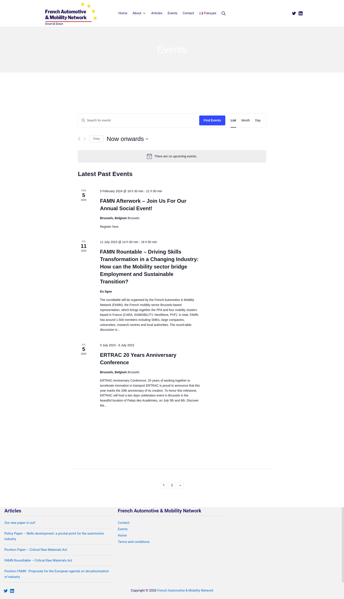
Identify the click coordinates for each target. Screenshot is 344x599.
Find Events (212, 120)
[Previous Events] (79, 139)
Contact (123, 523)
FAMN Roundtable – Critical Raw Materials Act (38, 560)
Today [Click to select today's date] (96, 138)
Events (122, 529)
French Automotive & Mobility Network (185, 590)
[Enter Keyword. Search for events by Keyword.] (138, 120)
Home (122, 535)
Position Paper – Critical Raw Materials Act (35, 550)
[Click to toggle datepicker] (127, 139)
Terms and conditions (133, 542)
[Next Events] (85, 139)
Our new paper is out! (19, 523)
